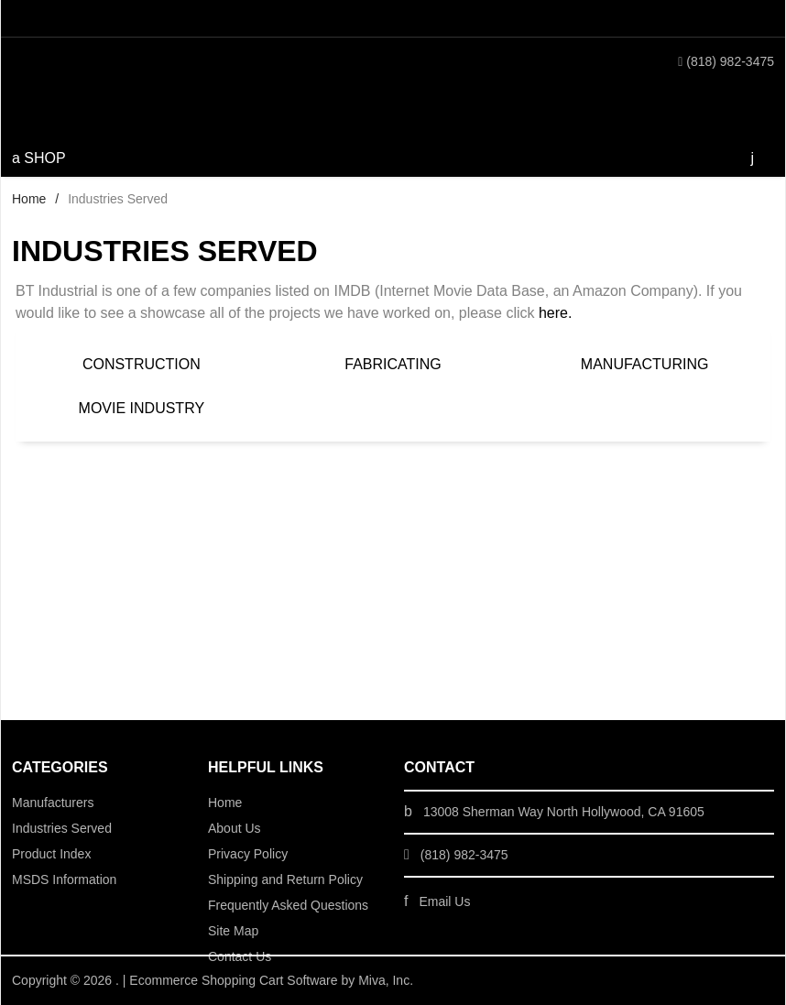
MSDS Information (64, 879)
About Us (234, 828)
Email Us (444, 901)
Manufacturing (645, 364)
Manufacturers (52, 802)
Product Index (51, 854)
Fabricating (393, 364)
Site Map (233, 930)
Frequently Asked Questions (288, 905)
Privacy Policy (248, 854)
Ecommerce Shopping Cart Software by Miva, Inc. (271, 980)
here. (555, 313)
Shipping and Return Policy (285, 879)
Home (29, 198)
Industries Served (62, 828)
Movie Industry (142, 408)
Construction (141, 364)
